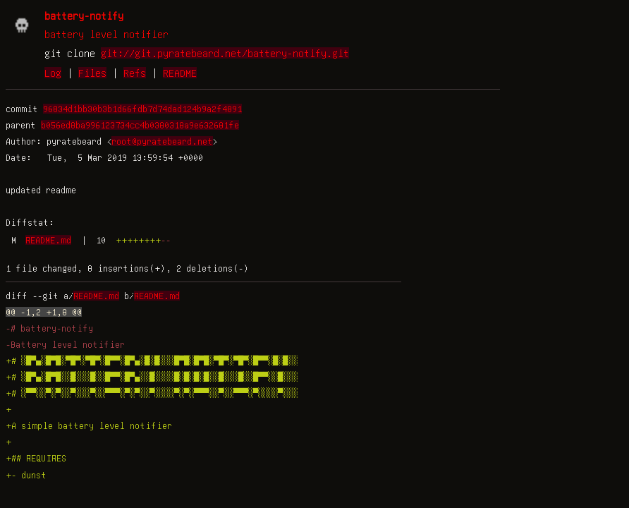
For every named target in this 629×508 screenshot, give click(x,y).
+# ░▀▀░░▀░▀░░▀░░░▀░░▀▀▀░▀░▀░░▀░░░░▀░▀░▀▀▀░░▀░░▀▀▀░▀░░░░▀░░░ (152, 393)
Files (92, 72)
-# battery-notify (49, 328)
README (180, 72)
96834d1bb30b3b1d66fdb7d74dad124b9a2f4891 (142, 109)
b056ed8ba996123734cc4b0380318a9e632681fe (140, 125)
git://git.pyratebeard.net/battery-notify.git (225, 53)
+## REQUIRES (36, 458)
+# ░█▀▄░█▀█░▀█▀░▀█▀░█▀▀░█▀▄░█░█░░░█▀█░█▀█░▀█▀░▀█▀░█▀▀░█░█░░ (152, 360)
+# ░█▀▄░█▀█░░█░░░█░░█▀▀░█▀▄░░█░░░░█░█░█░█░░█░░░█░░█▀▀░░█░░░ (152, 377)
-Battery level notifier (65, 344)
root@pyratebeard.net (162, 141)
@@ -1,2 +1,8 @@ (44, 312)
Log (52, 72)
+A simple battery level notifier (89, 425)
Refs (134, 72)
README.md (48, 240)
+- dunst (26, 475)
